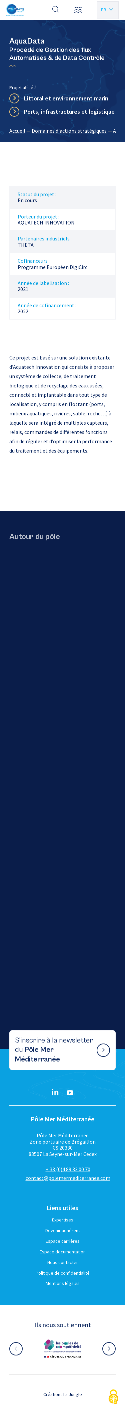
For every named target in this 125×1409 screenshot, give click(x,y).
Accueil (17, 130)
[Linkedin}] (55, 1093)
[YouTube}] (70, 1093)
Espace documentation (63, 1252)
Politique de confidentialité (63, 1273)
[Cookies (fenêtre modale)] (113, 1397)
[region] (62, 131)
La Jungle (72, 1394)
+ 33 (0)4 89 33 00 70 (68, 1169)
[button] (78, 10)
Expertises (62, 1220)
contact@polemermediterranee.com (68, 1178)
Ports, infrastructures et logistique (69, 111)
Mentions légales (63, 1283)
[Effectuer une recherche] (56, 10)
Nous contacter (62, 1262)
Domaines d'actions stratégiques (69, 130)
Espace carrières (63, 1241)
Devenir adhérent (62, 1230)
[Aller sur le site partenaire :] (62, 1348)
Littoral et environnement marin (66, 98)
